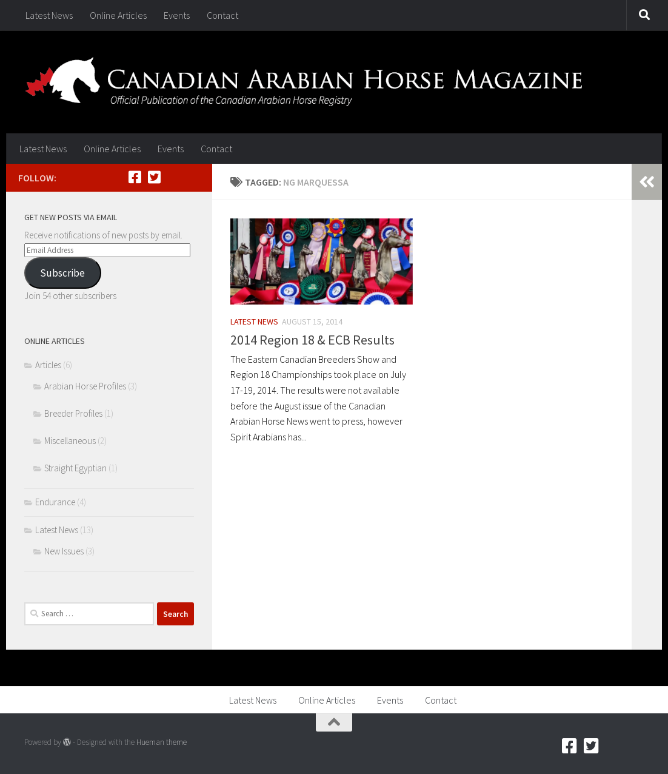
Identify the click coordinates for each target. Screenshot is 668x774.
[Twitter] (154, 177)
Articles (48, 365)
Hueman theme (161, 742)
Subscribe (62, 273)
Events (177, 15)
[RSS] (173, 177)
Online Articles (118, 15)
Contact (222, 15)
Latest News (49, 15)
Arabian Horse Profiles (85, 386)
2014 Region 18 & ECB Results (312, 339)
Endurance (55, 502)
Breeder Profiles (73, 413)
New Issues (64, 551)
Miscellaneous (70, 440)
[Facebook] (134, 177)
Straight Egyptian (75, 468)
